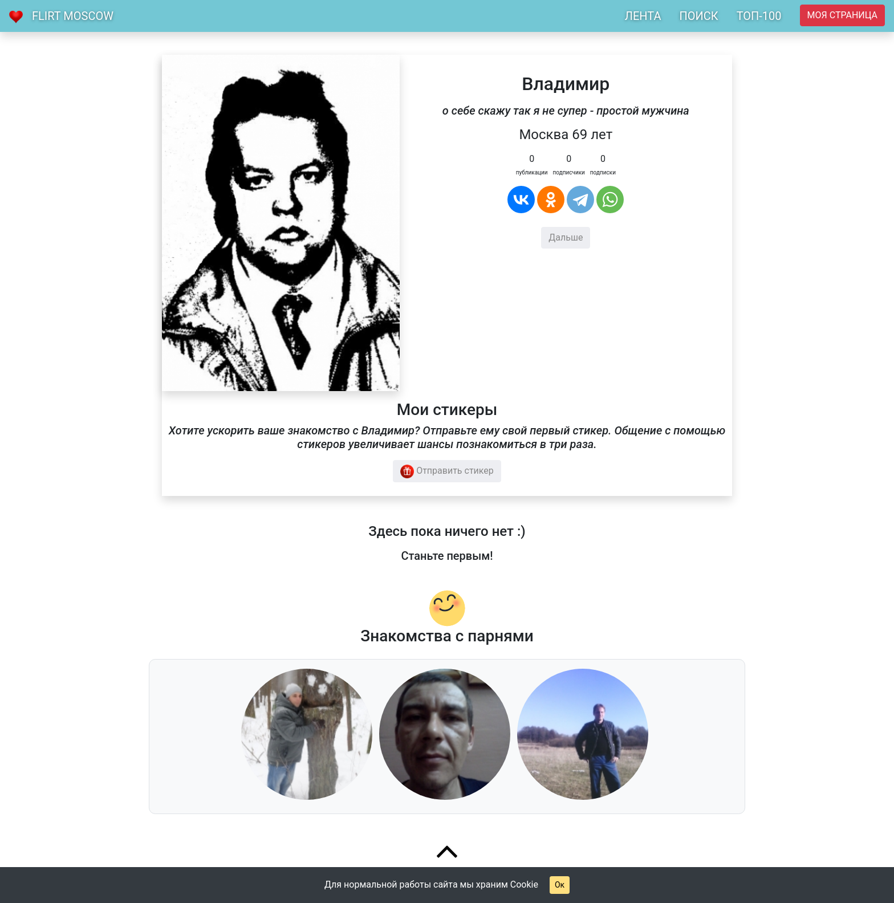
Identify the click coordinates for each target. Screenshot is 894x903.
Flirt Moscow (72, 16)
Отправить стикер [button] (447, 471)
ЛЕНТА (643, 16)
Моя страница (842, 15)
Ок (559, 884)
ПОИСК (698, 16)
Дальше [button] (565, 237)
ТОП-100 (759, 16)
